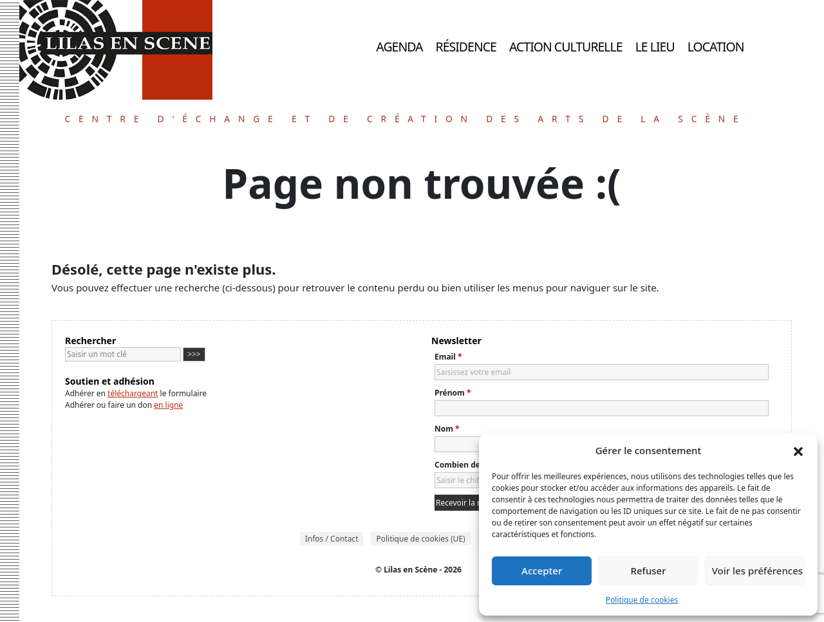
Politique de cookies (642, 599)
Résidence (466, 46)
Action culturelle (566, 46)
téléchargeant (133, 393)
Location (716, 46)
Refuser (648, 570)
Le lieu (655, 46)
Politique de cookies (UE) (420, 538)
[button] (798, 450)
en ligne (168, 404)
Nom (447, 428)
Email (448, 356)
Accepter (541, 570)
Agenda (399, 46)
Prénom (453, 392)
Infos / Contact (332, 538)
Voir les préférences (757, 570)
